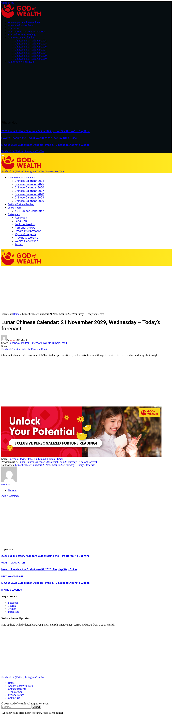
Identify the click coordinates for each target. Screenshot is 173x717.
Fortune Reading (25, 224)
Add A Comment (10, 495)
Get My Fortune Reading (21, 204)
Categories (14, 214)
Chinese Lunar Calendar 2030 (31, 58)
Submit (36, 707)
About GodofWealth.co (20, 25)
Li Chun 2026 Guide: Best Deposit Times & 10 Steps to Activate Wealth (45, 144)
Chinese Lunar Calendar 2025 (31, 43)
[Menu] (2, 155)
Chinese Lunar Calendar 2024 (31, 40)
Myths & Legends (25, 234)
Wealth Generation (26, 241)
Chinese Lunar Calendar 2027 (31, 49)
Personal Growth (25, 227)
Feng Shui (21, 221)
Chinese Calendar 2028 (29, 194)
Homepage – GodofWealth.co (24, 22)
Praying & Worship (26, 237)
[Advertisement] (86, 92)
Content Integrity (17, 688)
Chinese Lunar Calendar (21, 37)
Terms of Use (15, 691)
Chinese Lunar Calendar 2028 (31, 52)
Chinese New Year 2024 (21, 61)
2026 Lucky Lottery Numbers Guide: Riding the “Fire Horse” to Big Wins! (45, 131)
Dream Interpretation (28, 231)
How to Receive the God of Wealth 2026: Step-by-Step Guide (39, 138)
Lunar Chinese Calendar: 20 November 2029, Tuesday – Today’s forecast (58, 461)
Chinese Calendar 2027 (29, 190)
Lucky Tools (14, 207)
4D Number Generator (29, 211)
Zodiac (19, 244)
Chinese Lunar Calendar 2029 (31, 55)
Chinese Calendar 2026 (29, 187)
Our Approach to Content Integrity (26, 31)
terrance (13, 340)
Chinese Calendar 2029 (29, 197)
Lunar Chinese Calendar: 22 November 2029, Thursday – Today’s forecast (55, 465)
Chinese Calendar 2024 (29, 180)
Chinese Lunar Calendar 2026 (31, 46)
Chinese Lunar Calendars (21, 177)
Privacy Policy (16, 694)
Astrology (21, 217)
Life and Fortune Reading (22, 34)
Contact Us (14, 28)
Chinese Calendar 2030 (29, 200)
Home (16, 314)
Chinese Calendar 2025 (29, 184)
